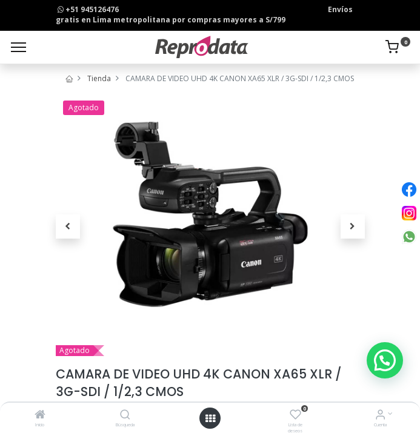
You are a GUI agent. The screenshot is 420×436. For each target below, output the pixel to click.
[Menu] (18, 47)
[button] (68, 226)
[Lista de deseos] (295, 416)
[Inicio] (40, 416)
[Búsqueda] (125, 416)
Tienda (99, 78)
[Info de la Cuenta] (380, 416)
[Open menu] (210, 418)
